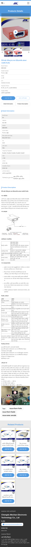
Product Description (22, 103)
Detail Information (8, 103)
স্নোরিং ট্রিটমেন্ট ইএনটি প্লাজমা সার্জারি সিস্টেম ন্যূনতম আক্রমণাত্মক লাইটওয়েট (8, 444)
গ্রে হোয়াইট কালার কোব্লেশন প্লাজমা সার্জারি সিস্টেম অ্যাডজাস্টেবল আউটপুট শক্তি (8, 470)
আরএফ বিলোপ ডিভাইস (8, 412)
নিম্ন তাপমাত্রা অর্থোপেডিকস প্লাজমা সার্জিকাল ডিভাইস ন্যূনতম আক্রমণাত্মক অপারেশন (22, 444)
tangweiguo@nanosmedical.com (12, 524)
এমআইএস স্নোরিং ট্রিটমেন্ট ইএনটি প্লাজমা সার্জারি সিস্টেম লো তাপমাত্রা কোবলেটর (8, 496)
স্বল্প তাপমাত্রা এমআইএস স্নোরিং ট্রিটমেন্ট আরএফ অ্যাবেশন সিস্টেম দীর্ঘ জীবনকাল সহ (23, 470)
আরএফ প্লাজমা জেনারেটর (9, 415)
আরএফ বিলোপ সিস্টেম (16, 408)
